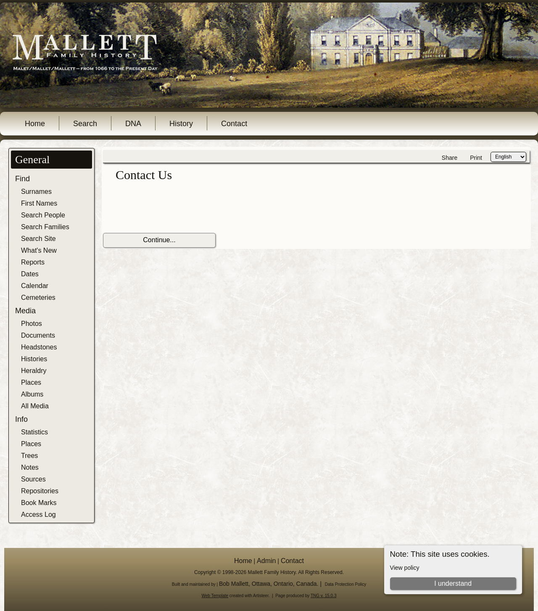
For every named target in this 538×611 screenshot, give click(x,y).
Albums (32, 394)
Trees (29, 455)
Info (21, 419)
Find (22, 179)
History (181, 123)
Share (449, 157)
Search (85, 123)
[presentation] (167, 207)
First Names (39, 203)
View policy (404, 567)
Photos (31, 323)
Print (476, 157)
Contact (234, 123)
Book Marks (38, 502)
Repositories (39, 491)
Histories (34, 358)
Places (31, 382)
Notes (30, 467)
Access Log (38, 514)
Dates (30, 274)
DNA (133, 123)
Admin (266, 560)
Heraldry (33, 370)
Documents (38, 335)
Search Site (38, 238)
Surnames (36, 191)
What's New (39, 250)
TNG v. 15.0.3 (324, 595)
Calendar (34, 285)
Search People (43, 215)
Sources (33, 479)
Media (25, 311)
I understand (453, 583)
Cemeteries (38, 297)
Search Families (45, 226)
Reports (33, 262)
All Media (35, 406)
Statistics (34, 432)
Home (35, 123)
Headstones (39, 347)
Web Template (215, 595)
